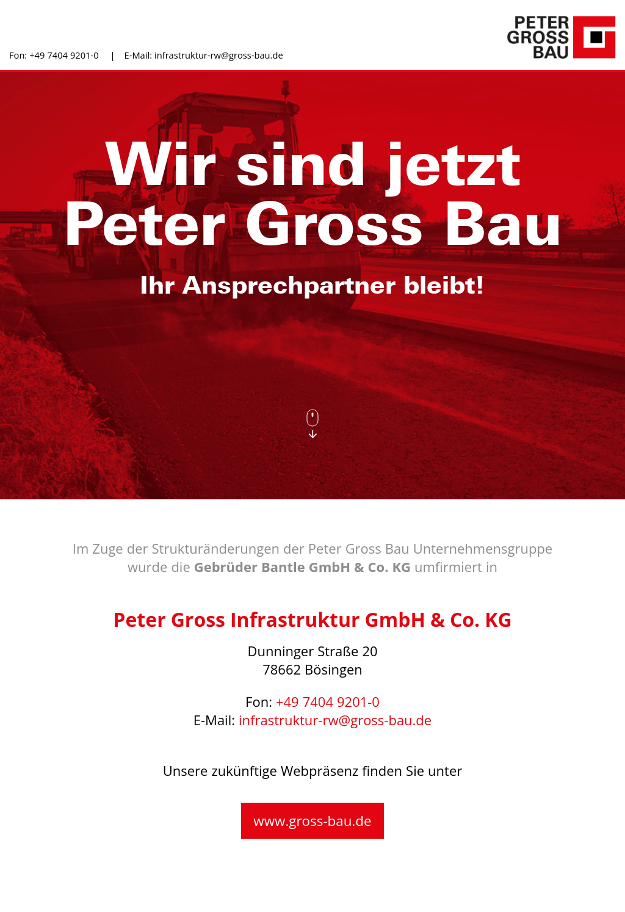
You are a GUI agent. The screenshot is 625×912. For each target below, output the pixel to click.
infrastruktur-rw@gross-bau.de (218, 55)
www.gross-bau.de (312, 821)
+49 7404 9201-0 (63, 55)
